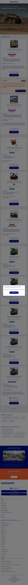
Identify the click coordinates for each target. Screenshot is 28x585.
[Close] (23, 287)
